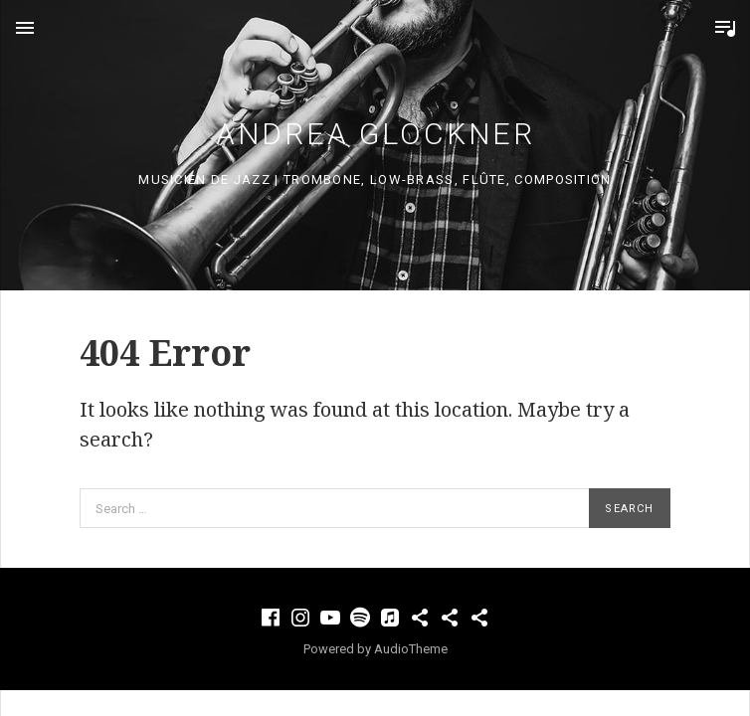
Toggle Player (725, 28)
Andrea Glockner (375, 133)
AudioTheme (411, 648)
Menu (25, 28)
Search (629, 508)
